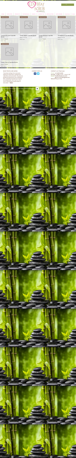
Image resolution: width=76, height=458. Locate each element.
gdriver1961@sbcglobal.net (62, 77)
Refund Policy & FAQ (56, 78)
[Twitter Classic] (38, 73)
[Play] (37, 88)
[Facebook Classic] (35, 73)
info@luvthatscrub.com (61, 76)
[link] (67, 4)
